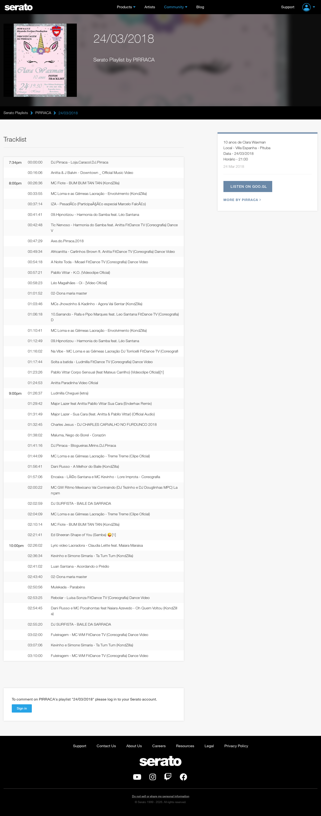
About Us (134, 750)
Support (287, 6)
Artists (149, 6)
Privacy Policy (236, 750)
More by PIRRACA (241, 200)
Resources (185, 750)
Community (174, 6)
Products (124, 6)
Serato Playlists (16, 113)
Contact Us (106, 750)
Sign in (22, 712)
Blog (200, 6)
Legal (209, 750)
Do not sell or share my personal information (160, 800)
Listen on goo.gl (248, 187)
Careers (159, 750)
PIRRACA (43, 113)
